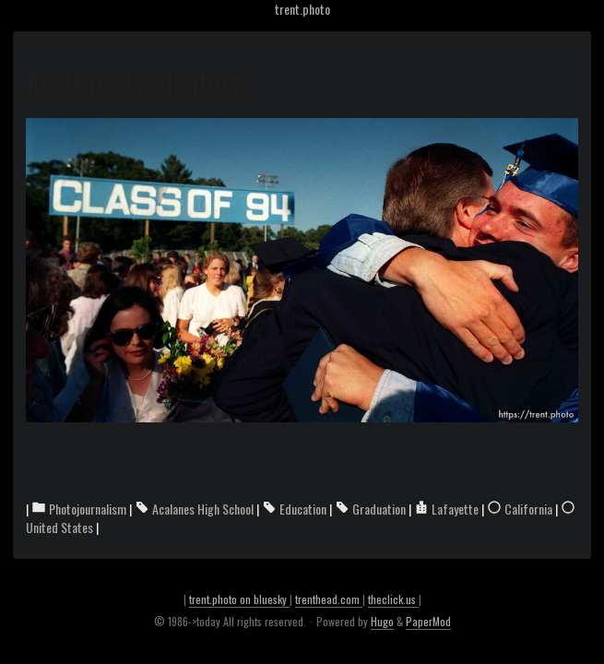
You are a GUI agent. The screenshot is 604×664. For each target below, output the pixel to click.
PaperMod (428, 621)
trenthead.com (328, 599)
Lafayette (455, 508)
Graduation (379, 508)
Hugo (382, 621)
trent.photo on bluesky (239, 599)
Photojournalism (87, 508)
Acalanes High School (203, 508)
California (528, 508)
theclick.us (393, 599)
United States (59, 527)
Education (302, 508)
